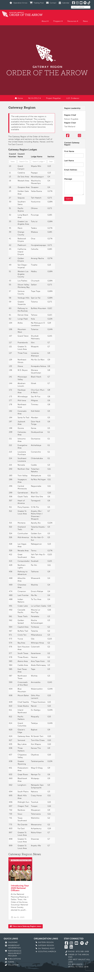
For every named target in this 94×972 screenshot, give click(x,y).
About (44, 21)
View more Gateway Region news (25, 926)
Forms (11, 962)
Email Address (70, 170)
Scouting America (47, 952)
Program (57, 21)
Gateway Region (46, 945)
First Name (69, 151)
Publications (14, 959)
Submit (68, 199)
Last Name (69, 161)
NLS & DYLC (33, 98)
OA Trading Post (46, 948)
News (85, 21)
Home (19, 98)
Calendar (12, 942)
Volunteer (13, 965)
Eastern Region (46, 942)
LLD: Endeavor (72, 98)
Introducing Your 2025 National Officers (20, 888)
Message (68, 179)
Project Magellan (53, 98)
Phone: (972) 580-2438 (78, 952)
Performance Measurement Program (14, 953)
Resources (71, 21)
